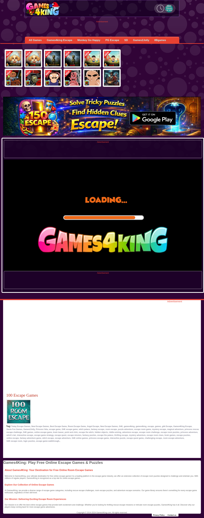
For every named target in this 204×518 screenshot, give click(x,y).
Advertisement (102, 22)
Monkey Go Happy (88, 40)
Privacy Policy (159, 515)
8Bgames (160, 40)
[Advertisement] (102, 30)
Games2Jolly (141, 40)
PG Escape (112, 40)
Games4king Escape (59, 40)
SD (126, 40)
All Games (35, 40)
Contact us (172, 515)
